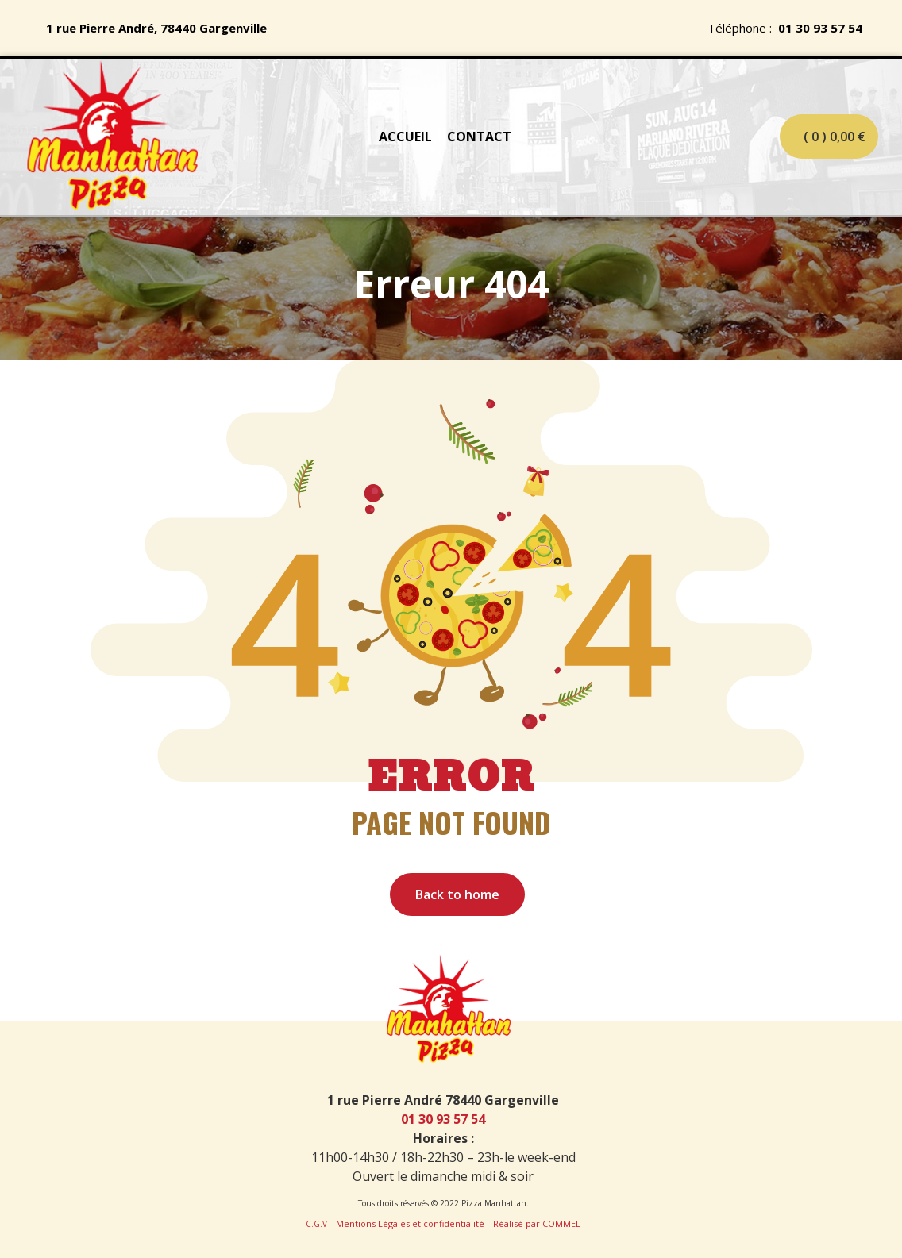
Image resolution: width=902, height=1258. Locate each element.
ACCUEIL (405, 136)
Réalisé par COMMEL (536, 1223)
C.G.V (316, 1223)
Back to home (457, 894)
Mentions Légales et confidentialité (410, 1223)
